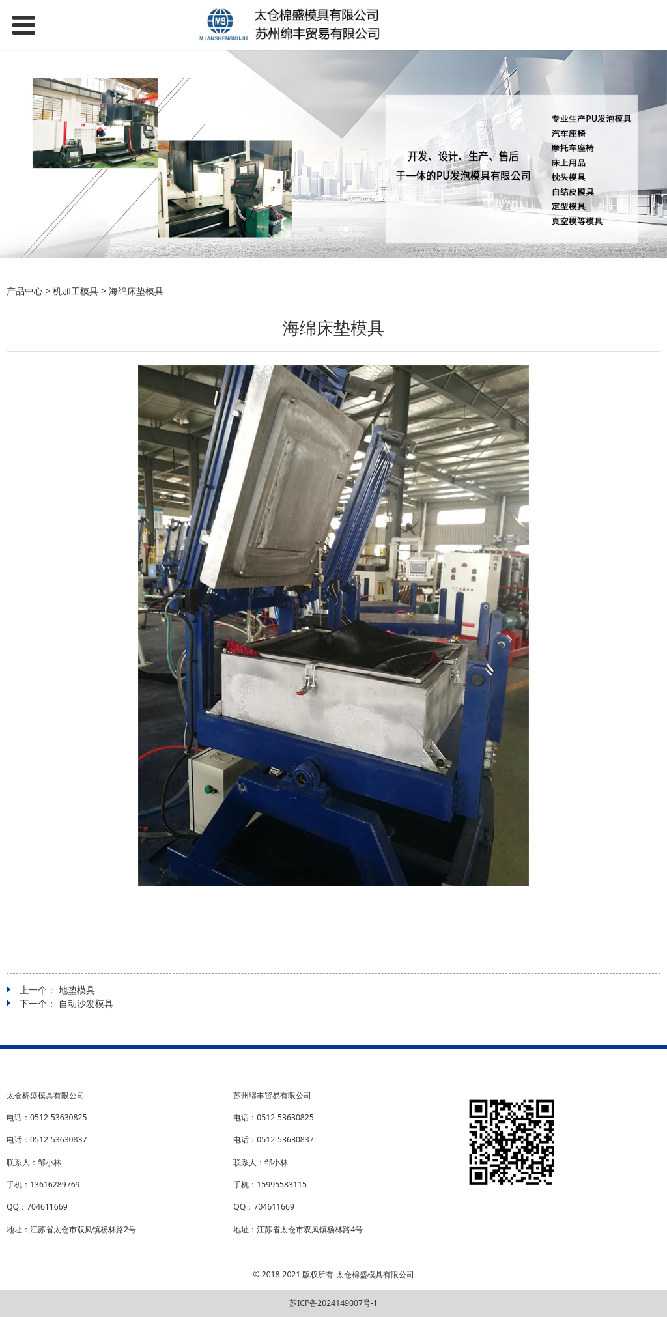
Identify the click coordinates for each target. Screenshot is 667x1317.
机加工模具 (75, 291)
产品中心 (25, 291)
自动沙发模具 (86, 1003)
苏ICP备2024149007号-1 (333, 1303)
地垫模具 (77, 990)
